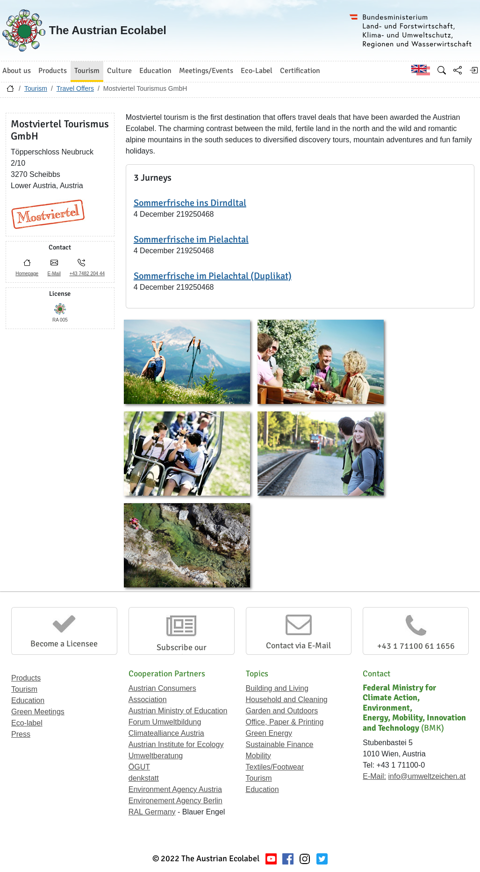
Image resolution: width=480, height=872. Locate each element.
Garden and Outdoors (282, 711)
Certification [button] (300, 70)
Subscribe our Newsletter (182, 652)
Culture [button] (119, 70)
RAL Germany (152, 812)
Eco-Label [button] (256, 70)
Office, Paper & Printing (285, 722)
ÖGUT (139, 767)
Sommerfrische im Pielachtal (191, 239)
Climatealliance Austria (166, 733)
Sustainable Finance (280, 744)
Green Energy (269, 733)
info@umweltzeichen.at (427, 776)
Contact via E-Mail (298, 645)
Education (27, 700)
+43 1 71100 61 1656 (416, 646)
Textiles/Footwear (275, 767)
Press (20, 734)
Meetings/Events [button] (206, 70)
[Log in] (473, 70)
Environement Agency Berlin (175, 801)
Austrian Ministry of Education (178, 711)
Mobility (258, 756)
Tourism (35, 88)
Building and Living (277, 688)
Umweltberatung (156, 756)
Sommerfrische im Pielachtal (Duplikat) (213, 276)
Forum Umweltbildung (165, 722)
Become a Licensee (64, 643)
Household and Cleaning (287, 699)
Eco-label (27, 723)
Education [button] (155, 70)
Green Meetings (37, 712)
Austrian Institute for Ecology (176, 744)
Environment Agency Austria (175, 789)
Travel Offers (75, 88)
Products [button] (52, 70)
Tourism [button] (87, 70)
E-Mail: (374, 776)
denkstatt (144, 778)
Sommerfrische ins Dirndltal (190, 203)
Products (26, 678)
